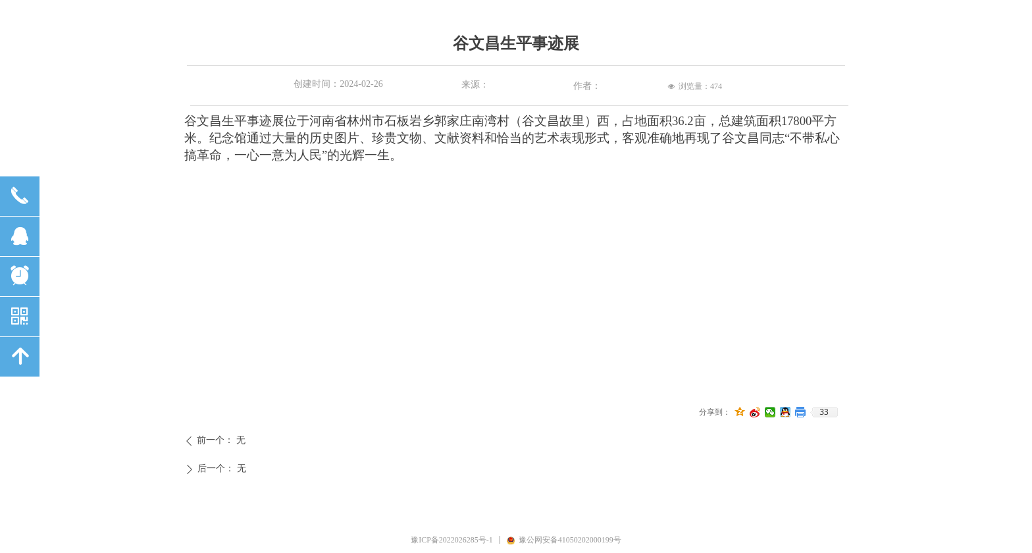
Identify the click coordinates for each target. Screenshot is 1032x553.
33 (824, 412)
